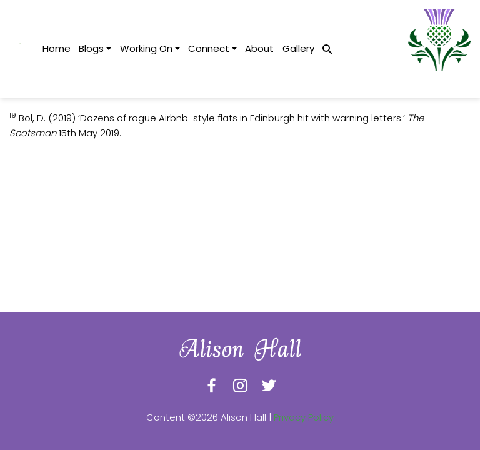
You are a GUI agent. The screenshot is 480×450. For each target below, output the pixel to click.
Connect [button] (208, 48)
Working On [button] (146, 48)
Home (56, 48)
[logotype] (20, 49)
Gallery (298, 48)
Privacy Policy (304, 417)
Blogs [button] (91, 48)
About (259, 48)
